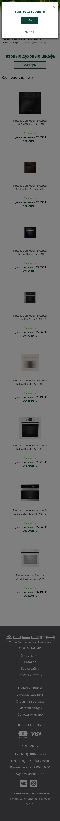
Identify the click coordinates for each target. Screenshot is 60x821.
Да (30, 20)
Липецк (30, 32)
